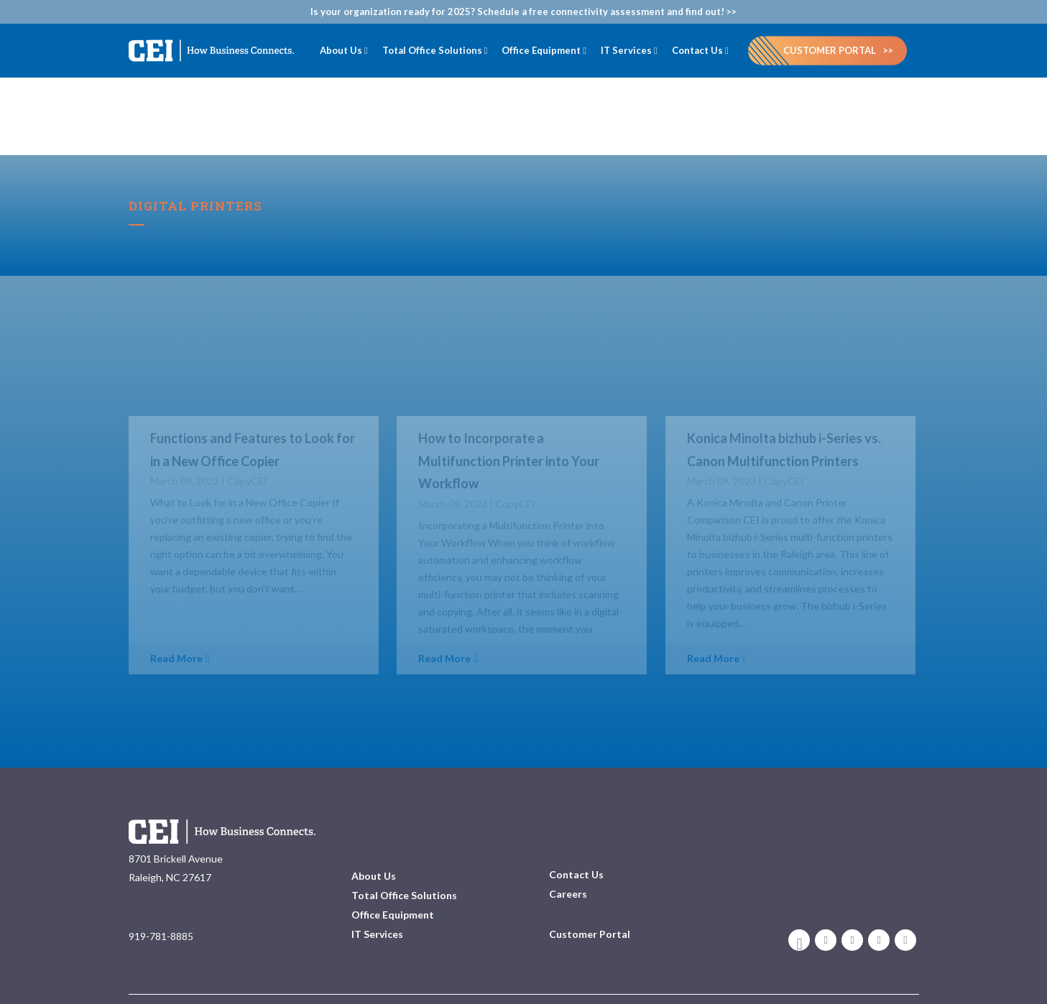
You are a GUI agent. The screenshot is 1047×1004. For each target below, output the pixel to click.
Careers (568, 865)
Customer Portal (829, 50)
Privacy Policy (890, 979)
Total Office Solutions (404, 866)
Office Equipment (392, 886)
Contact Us (576, 846)
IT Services (377, 905)
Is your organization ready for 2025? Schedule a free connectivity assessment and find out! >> (523, 11)
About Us (373, 847)
